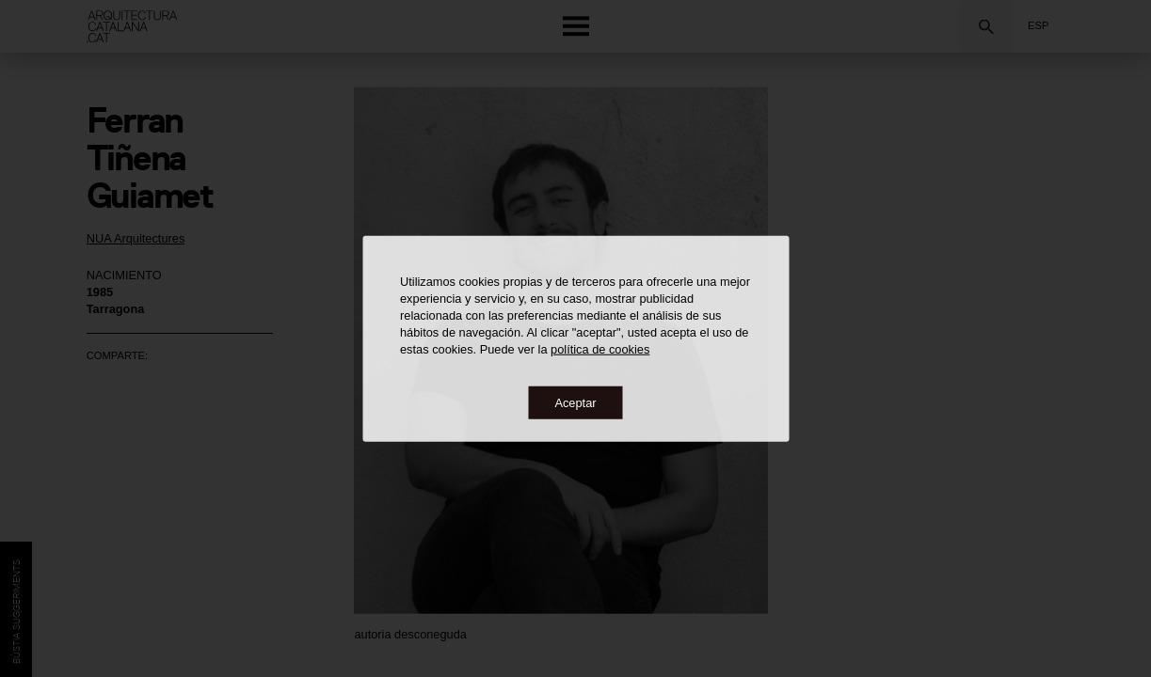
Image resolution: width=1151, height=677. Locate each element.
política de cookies (600, 348)
